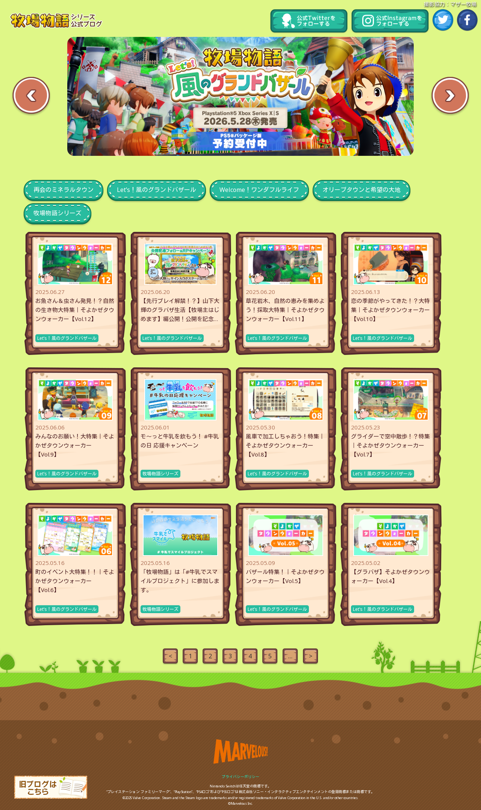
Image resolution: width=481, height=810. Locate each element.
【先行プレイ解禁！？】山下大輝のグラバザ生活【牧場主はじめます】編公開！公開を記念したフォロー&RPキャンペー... (180, 310)
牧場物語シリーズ (160, 473)
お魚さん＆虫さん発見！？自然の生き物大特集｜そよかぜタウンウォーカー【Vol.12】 (74, 310)
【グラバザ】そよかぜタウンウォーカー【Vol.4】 (390, 576)
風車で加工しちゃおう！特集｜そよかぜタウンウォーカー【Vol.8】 (285, 445)
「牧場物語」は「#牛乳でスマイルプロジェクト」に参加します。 (180, 581)
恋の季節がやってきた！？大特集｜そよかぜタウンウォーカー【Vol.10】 (390, 310)
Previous (31, 96)
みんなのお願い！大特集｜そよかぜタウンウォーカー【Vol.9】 (74, 445)
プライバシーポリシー (240, 776)
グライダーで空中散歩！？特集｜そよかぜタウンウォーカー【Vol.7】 (390, 445)
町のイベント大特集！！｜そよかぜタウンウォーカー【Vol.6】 (74, 581)
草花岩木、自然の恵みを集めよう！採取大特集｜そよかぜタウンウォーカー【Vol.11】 (285, 310)
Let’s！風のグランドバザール (67, 338)
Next (450, 96)
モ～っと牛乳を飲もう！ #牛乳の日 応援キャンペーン (180, 440)
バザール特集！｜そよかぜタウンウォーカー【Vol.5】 (285, 576)
